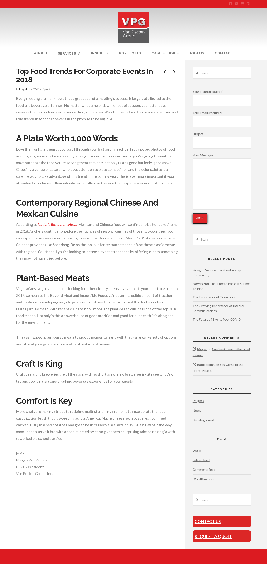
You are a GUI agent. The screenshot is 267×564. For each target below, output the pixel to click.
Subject (222, 138)
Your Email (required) (222, 117)
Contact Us (208, 521)
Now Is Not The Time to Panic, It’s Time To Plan (221, 286)
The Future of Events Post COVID (217, 319)
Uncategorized (203, 420)
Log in (197, 450)
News (197, 410)
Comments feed (204, 469)
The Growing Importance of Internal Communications (218, 308)
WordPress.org (203, 479)
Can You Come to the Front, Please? (222, 352)
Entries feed (201, 460)
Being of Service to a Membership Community (217, 272)
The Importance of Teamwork (214, 297)
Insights (23, 89)
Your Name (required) (222, 96)
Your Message (222, 158)
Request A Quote (213, 536)
